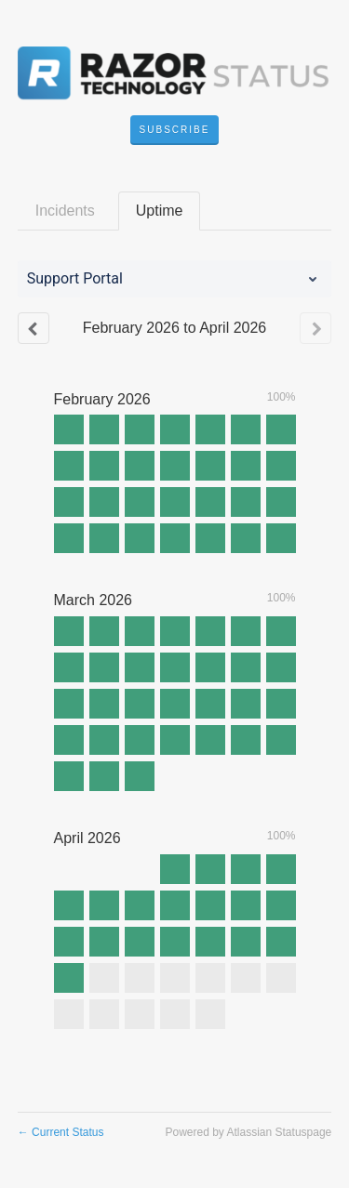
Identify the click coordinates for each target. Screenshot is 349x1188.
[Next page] (315, 328)
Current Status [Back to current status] (61, 1132)
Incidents (65, 210)
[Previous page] (33, 328)
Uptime (159, 210)
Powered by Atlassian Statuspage (248, 1132)
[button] (175, 130)
